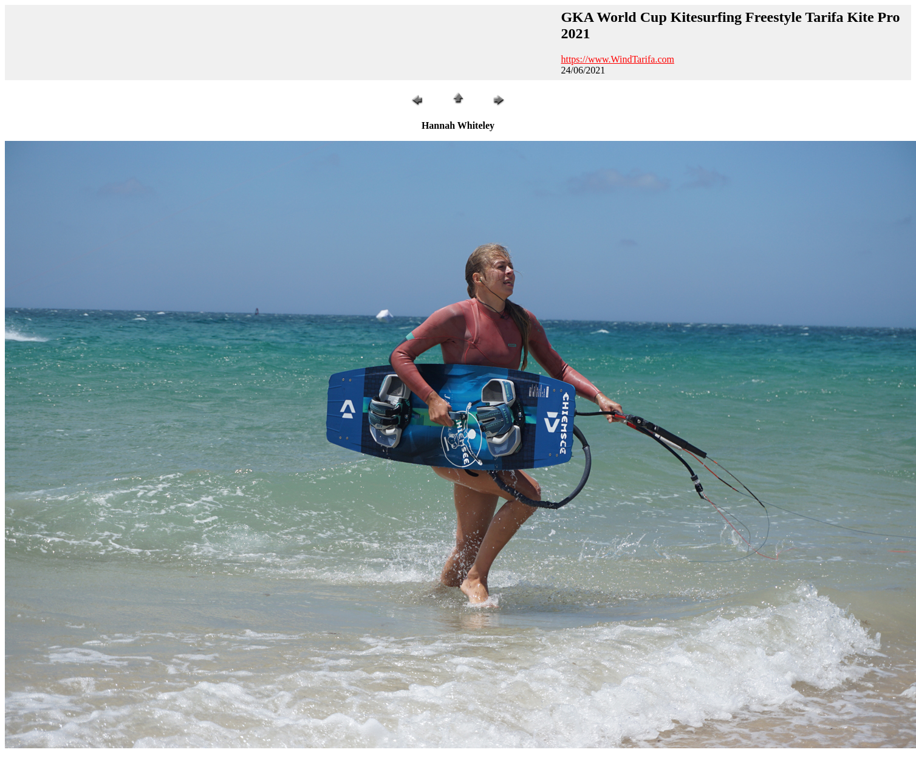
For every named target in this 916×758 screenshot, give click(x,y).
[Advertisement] (281, 42)
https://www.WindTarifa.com (617, 59)
